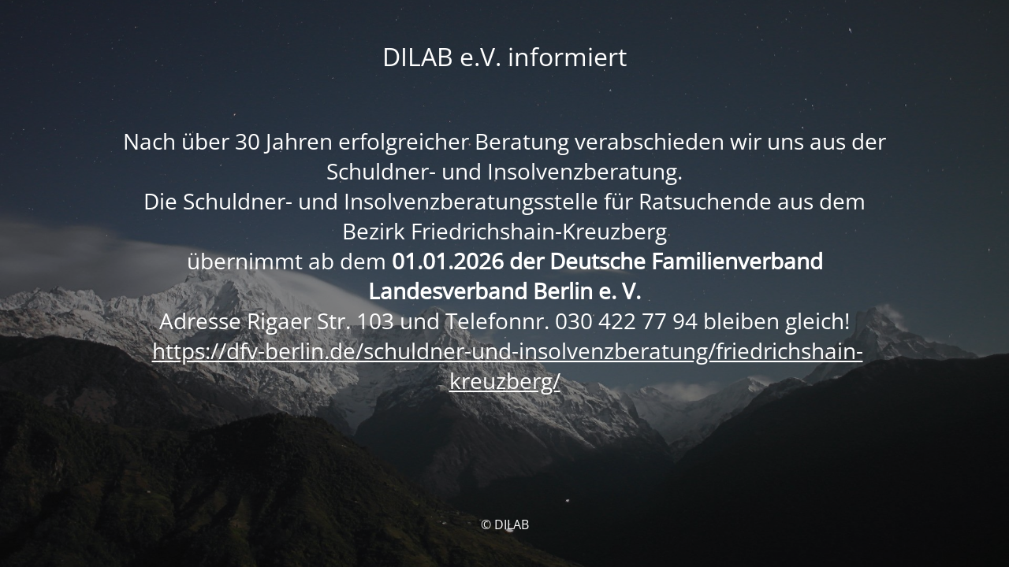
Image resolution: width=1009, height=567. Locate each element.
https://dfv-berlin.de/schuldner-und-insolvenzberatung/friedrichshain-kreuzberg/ (507, 365)
